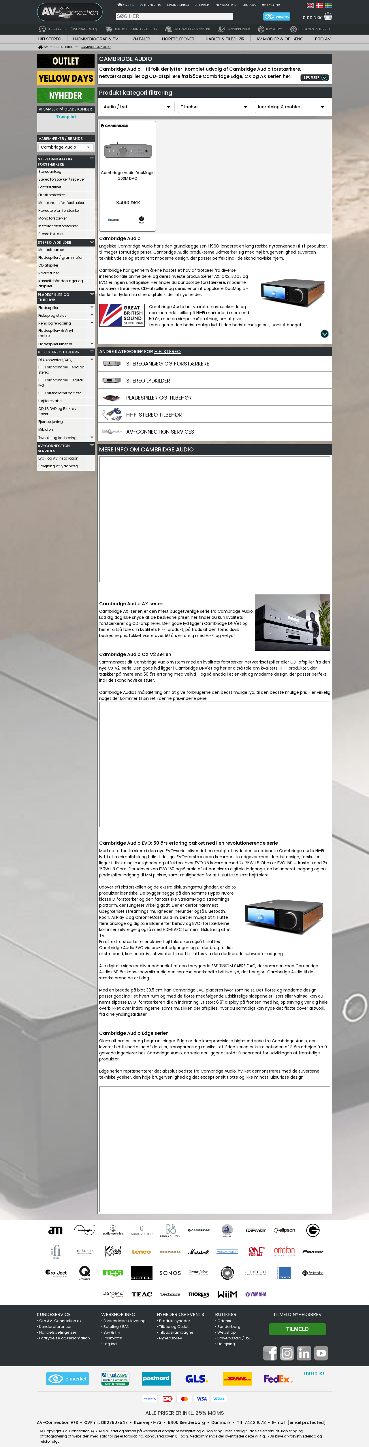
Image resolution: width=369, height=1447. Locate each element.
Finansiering (178, 5)
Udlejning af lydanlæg (58, 464)
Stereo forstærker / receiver (61, 177)
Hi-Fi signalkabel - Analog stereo (61, 368)
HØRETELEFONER (178, 39)
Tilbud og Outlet (174, 1321)
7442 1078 (255, 1417)
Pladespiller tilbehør (55, 342)
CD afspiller (48, 263)
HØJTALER (140, 39)
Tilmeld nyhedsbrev (297, 1308)
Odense (225, 1315)
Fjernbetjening (50, 420)
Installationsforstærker (58, 224)
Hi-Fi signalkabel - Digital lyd (60, 381)
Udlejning (226, 1338)
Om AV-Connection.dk (60, 1315)
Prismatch (112, 1332)
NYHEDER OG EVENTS (180, 1308)
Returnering (150, 5)
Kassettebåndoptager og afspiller (60, 282)
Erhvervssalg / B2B (234, 1332)
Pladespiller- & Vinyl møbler (55, 332)
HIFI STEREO (49, 39)
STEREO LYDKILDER (54, 241)
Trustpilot (66, 116)
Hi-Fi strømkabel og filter (59, 391)
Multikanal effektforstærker (61, 201)
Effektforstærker (51, 193)
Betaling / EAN (116, 1321)
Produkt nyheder (174, 1315)
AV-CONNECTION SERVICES (54, 447)
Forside (127, 5)
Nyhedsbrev (170, 1332)
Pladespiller (48, 306)
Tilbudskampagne (176, 1326)
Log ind (273, 5)
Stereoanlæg (49, 170)
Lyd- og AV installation (58, 456)
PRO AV (323, 39)
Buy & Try (111, 1326)
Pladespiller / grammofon (61, 256)
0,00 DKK (312, 18)
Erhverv (249, 5)
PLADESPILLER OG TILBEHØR (53, 296)
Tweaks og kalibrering (57, 436)
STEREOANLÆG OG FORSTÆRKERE (55, 160)
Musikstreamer (51, 248)
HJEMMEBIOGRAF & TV (95, 39)
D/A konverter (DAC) (55, 358)
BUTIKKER (225, 1308)
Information (226, 5)
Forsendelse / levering (124, 1315)
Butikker (202, 5)
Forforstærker (49, 185)
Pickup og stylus (52, 314)
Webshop (226, 1326)
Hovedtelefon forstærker (59, 209)
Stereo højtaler (50, 232)
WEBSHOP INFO (118, 1308)
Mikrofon (45, 428)
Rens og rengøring (54, 321)
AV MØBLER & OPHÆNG (280, 39)
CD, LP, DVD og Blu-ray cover (57, 410)
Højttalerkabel (50, 399)
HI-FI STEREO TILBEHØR (59, 350)
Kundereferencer (55, 1321)
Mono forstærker (52, 216)
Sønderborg (228, 1321)
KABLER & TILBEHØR (225, 39)
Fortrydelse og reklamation (64, 1332)
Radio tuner (48, 271)
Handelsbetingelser (57, 1326)
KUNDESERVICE (54, 1308)
